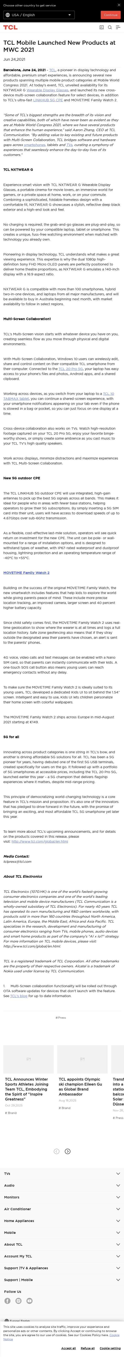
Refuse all (88, 1348)
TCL (52, 70)
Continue (110, 15)
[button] (67, 1151)
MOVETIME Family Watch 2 (26, 573)
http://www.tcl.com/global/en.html (40, 841)
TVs (69, 145)
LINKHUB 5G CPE (48, 100)
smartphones (34, 145)
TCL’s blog (18, 996)
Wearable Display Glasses (47, 90)
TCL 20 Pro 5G (71, 369)
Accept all (68, 1348)
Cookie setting (110, 1348)
